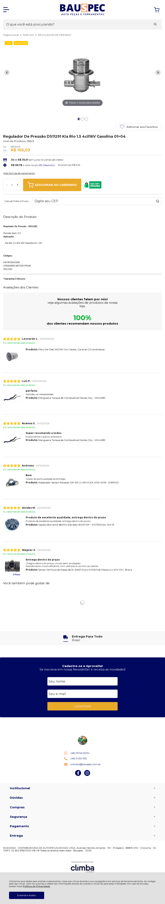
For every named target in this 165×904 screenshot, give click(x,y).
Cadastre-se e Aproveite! (82, 666)
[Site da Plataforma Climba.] (82, 867)
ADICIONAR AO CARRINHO (52, 185)
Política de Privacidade (36, 886)
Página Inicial (11, 34)
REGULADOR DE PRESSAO (54, 34)
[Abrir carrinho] (157, 10)
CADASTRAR (82, 706)
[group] (82, 638)
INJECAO (29, 34)
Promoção (21, 42)
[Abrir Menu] (6, 9)
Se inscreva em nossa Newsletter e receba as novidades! (82, 669)
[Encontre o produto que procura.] (155, 24)
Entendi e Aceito (26, 895)
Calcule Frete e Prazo (16, 201)
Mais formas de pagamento (19, 173)
